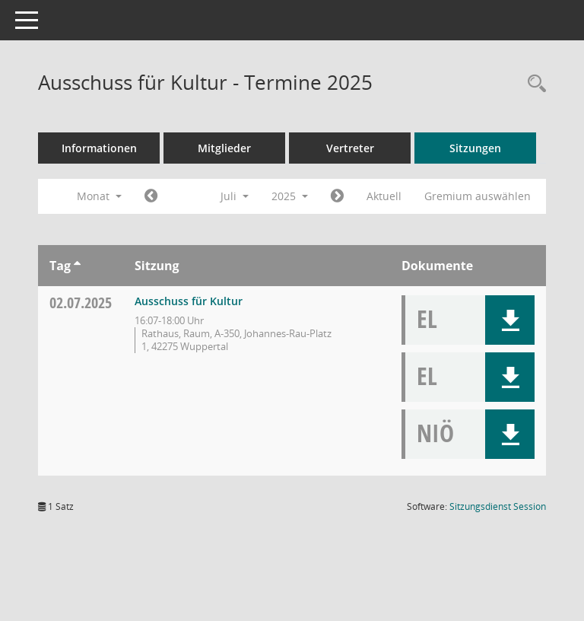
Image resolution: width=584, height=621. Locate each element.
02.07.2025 (80, 302)
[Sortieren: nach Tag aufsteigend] (77, 265)
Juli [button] (235, 196)
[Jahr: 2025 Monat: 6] (151, 196)
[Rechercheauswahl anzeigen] (533, 84)
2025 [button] (289, 196)
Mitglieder (224, 148)
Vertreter (350, 148)
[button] (510, 320)
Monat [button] (99, 196)
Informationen (99, 148)
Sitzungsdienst (497, 506)
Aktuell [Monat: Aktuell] (384, 196)
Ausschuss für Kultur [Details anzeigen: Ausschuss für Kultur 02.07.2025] (189, 301)
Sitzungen (475, 148)
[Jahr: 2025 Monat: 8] (337, 196)
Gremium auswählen (477, 196)
